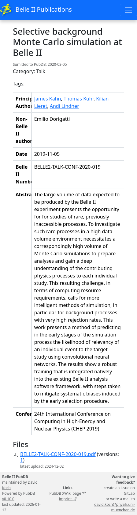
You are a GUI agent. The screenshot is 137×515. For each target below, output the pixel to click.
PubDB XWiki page (67, 493)
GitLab (129, 493)
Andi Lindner (64, 106)
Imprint (67, 498)
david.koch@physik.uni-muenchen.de (114, 507)
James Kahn (47, 98)
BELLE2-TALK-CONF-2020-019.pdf (58, 454)
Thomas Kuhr (79, 98)
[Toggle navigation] (128, 10)
